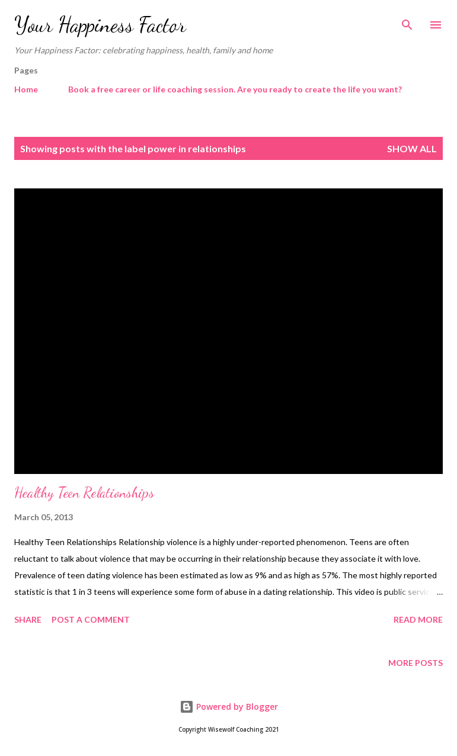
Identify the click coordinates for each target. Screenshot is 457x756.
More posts (415, 663)
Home (26, 89)
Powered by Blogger (229, 706)
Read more (418, 619)
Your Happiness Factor (100, 24)
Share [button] (27, 619)
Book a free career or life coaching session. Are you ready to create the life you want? (235, 89)
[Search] (407, 21)
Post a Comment (91, 619)
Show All (412, 148)
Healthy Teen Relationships (84, 492)
